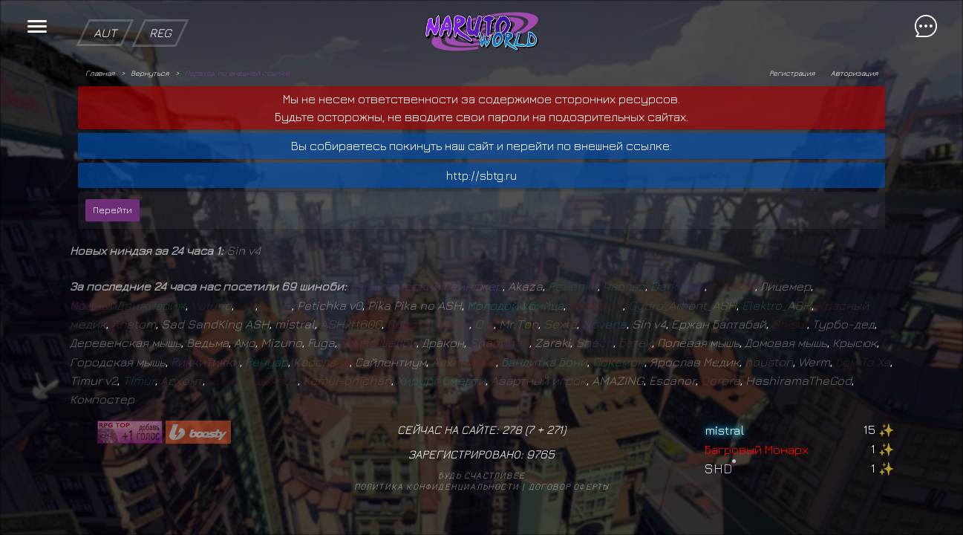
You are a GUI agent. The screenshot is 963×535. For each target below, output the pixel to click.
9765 (540, 454)
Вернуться (150, 72)
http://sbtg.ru (481, 175)
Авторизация (854, 72)
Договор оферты (569, 486)
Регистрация (792, 72)
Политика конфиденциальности (436, 486)
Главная (99, 72)
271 (554, 429)
